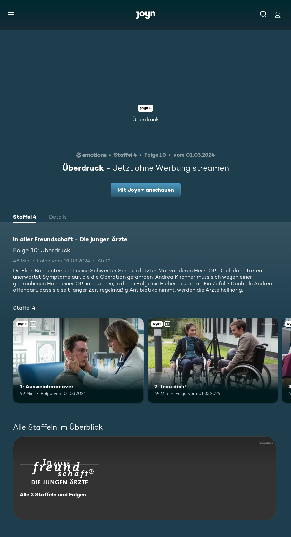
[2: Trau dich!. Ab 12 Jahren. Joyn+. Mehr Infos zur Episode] (213, 360)
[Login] (277, 14)
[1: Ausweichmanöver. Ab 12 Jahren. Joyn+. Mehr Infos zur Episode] (78, 360)
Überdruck (146, 119)
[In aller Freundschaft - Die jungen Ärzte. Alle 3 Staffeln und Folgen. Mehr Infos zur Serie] (144, 478)
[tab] (25, 217)
